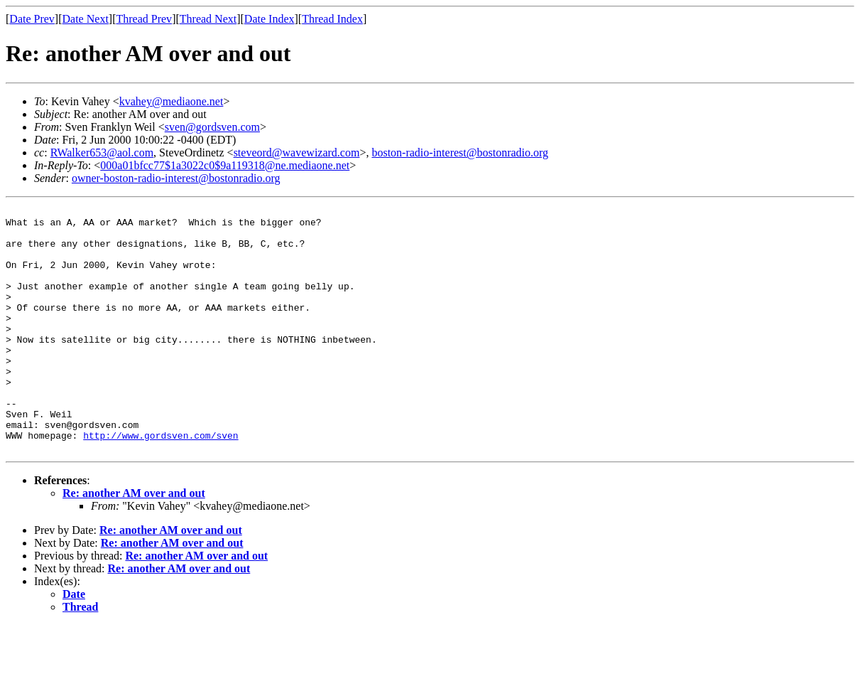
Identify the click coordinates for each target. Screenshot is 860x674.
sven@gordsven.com (212, 127)
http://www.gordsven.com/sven (160, 482)
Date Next (85, 19)
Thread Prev (144, 19)
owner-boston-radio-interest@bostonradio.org (176, 178)
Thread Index (332, 19)
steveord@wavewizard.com (297, 152)
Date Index (269, 19)
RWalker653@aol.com (101, 152)
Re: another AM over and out (133, 542)
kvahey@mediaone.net (171, 101)
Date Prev (32, 19)
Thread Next (208, 19)
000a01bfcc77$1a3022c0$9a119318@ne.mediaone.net (224, 165)
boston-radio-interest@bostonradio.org (459, 152)
